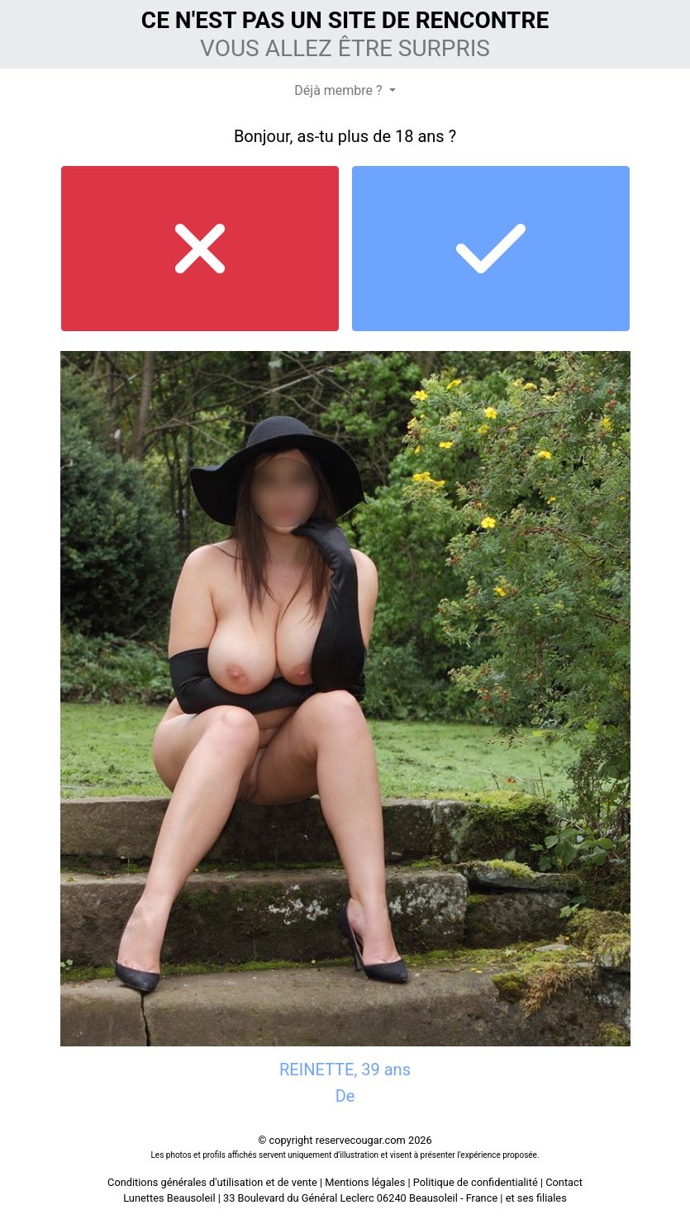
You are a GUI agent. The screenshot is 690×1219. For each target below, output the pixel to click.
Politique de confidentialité (475, 1182)
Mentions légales (365, 1182)
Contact (564, 1182)
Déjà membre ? (339, 90)
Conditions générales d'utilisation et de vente (212, 1182)
